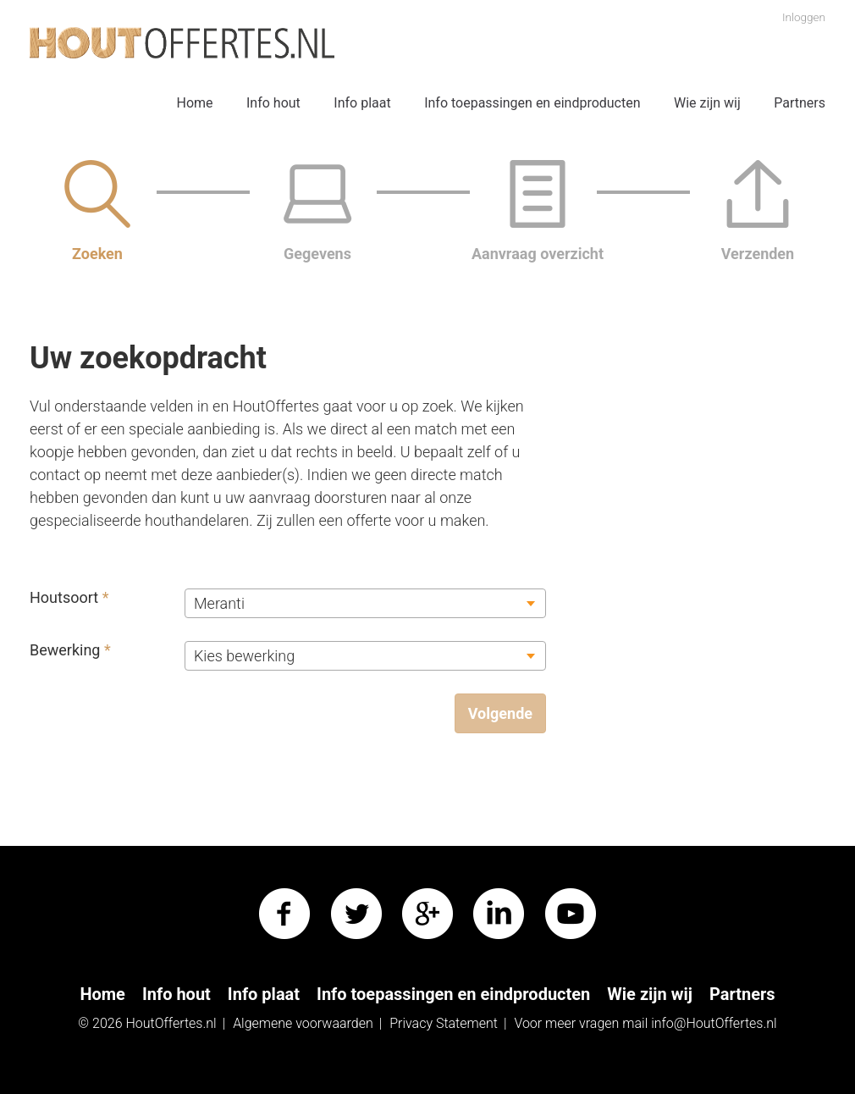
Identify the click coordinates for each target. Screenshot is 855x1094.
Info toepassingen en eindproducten (532, 103)
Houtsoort (69, 597)
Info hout (273, 103)
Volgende (500, 713)
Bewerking (70, 650)
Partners (799, 103)
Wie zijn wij (707, 103)
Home (194, 103)
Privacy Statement (443, 1023)
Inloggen (803, 17)
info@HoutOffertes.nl (714, 1023)
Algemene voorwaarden (303, 1023)
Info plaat (362, 103)
